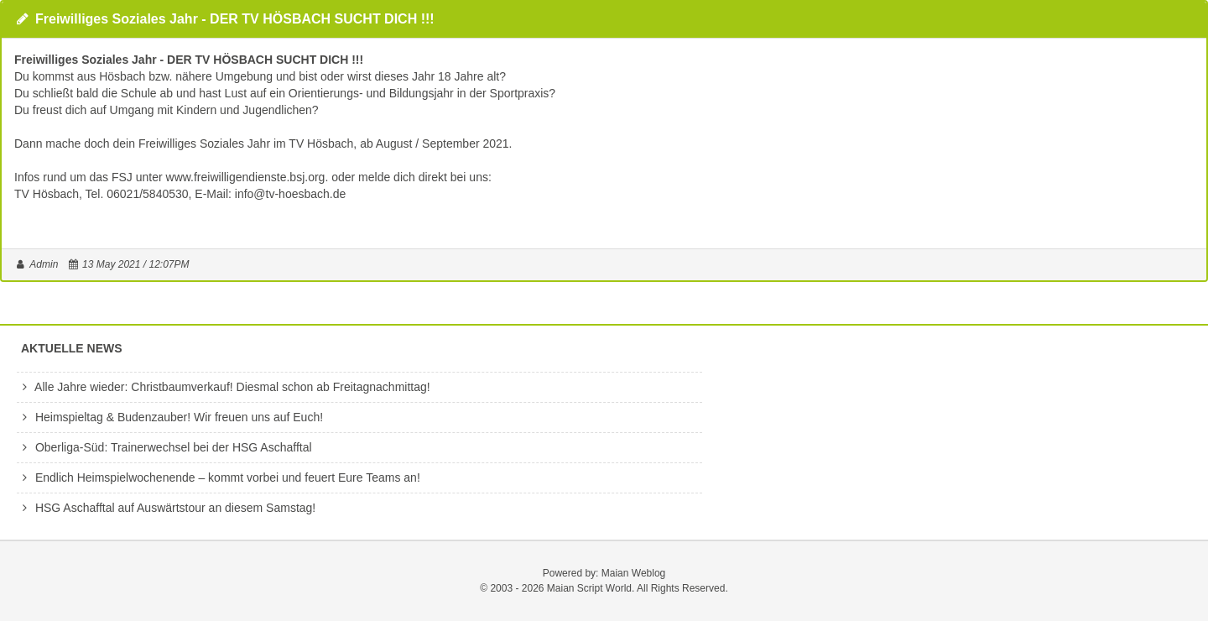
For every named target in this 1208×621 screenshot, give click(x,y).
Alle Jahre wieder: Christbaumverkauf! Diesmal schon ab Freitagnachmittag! (223, 387)
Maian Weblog (633, 573)
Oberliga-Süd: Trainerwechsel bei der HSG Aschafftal (164, 447)
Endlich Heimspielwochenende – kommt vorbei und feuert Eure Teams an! (218, 477)
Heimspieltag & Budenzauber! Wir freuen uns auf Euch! (170, 417)
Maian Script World (589, 588)
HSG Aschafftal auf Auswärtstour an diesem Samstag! (166, 507)
